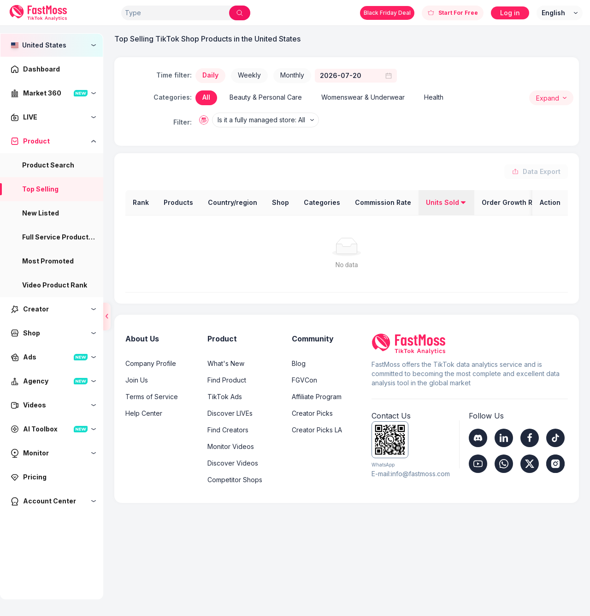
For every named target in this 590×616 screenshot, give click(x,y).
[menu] (51, 285)
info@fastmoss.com (420, 500)
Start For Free (452, 12)
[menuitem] (51, 69)
